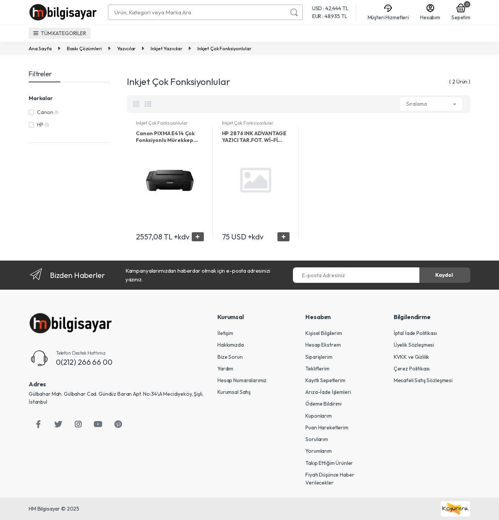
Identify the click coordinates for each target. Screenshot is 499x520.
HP (43, 124)
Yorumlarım (318, 450)
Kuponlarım (318, 415)
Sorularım (316, 439)
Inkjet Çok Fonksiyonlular (161, 123)
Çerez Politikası (412, 368)
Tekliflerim (317, 368)
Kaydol (444, 275)
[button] (431, 104)
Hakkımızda (230, 344)
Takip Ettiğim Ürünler (329, 463)
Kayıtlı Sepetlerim (325, 380)
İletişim (225, 333)
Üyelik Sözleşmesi (414, 344)
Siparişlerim (318, 356)
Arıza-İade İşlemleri (328, 392)
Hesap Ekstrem (322, 344)
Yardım (225, 368)
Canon (48, 112)
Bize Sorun (230, 356)
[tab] (136, 103)
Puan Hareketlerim (326, 427)
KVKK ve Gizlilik (412, 356)
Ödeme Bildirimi (323, 403)
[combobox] (197, 12)
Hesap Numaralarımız (241, 380)
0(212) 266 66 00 (84, 362)
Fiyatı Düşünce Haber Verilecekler (329, 478)
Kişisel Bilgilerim (323, 333)
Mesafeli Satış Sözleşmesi (423, 380)
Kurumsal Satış (234, 392)
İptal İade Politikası (415, 333)
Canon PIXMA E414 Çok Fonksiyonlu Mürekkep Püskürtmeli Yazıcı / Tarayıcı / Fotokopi (165, 137)
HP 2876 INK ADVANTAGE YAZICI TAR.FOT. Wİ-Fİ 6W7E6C (254, 137)
